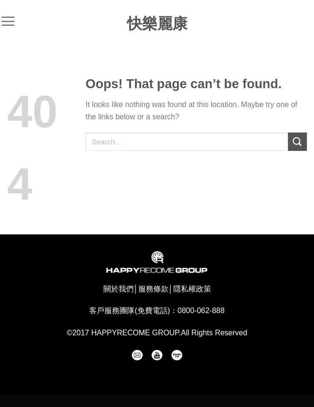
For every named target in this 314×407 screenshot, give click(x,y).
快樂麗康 (157, 23)
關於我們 (118, 289)
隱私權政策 (192, 289)
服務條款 (153, 289)
